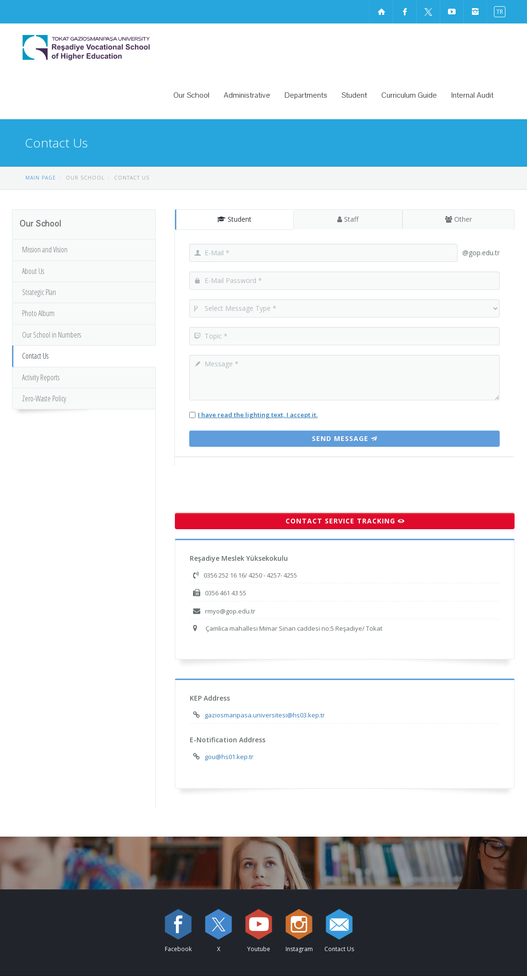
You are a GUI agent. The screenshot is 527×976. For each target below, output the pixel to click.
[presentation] (248, 484)
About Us (33, 271)
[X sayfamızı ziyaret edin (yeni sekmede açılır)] (428, 11)
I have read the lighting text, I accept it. (258, 414)
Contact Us (35, 356)
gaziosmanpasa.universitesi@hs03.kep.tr (265, 715)
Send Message (345, 438)
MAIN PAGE (40, 177)
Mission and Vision (45, 249)
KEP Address (210, 698)
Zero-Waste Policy (44, 398)
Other (458, 219)
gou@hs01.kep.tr (229, 756)
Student (234, 219)
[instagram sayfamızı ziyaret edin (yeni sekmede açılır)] (475, 11)
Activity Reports (40, 377)
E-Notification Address (227, 739)
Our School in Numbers (51, 334)
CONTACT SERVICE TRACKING (345, 520)
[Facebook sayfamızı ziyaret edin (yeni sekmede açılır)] (404, 11)
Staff (347, 219)
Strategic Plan (39, 292)
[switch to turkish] (497, 11)
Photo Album (38, 313)
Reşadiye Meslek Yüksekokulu (239, 558)
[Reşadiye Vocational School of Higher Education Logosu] (112, 47)
